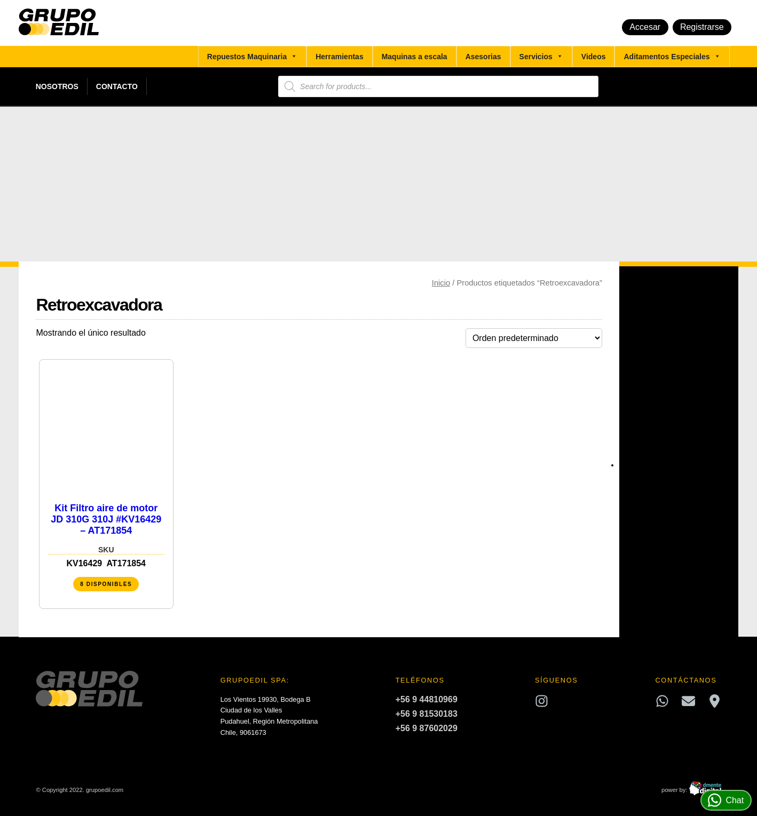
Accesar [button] (644, 26)
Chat (726, 800)
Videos (593, 56)
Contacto (117, 86)
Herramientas (340, 56)
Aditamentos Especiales (672, 56)
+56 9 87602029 (427, 728)
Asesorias (483, 56)
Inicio (441, 283)
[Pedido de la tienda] (534, 338)
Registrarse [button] (702, 26)
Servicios (541, 56)
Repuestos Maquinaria (252, 56)
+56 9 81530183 (427, 713)
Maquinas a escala (414, 56)
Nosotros (57, 86)
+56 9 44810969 (427, 699)
